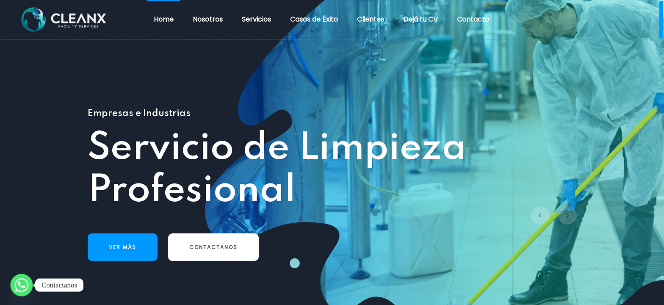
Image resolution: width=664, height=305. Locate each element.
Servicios (256, 19)
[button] (540, 215)
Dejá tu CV (420, 19)
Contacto (473, 19)
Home (164, 19)
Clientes (370, 19)
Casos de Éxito (314, 19)
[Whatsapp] (21, 285)
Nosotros (208, 19)
